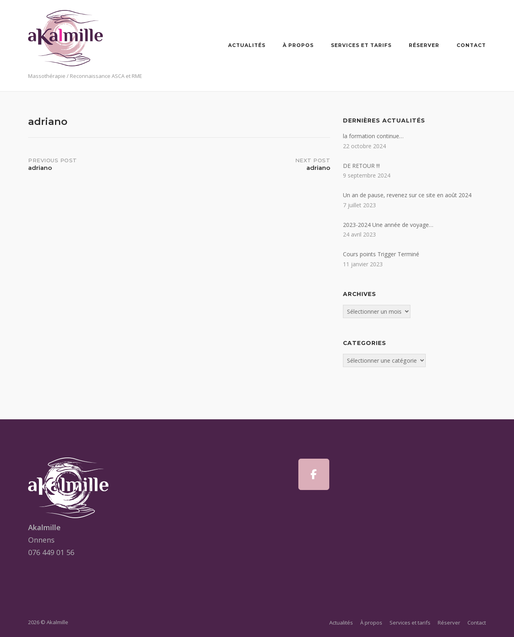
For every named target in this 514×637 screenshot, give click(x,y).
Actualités (246, 45)
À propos (298, 45)
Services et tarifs (361, 45)
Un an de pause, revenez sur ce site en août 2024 (407, 195)
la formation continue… (373, 136)
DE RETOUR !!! (361, 165)
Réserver (424, 45)
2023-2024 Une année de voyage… (388, 225)
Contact (471, 45)
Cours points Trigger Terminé (381, 254)
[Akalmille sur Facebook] (313, 474)
